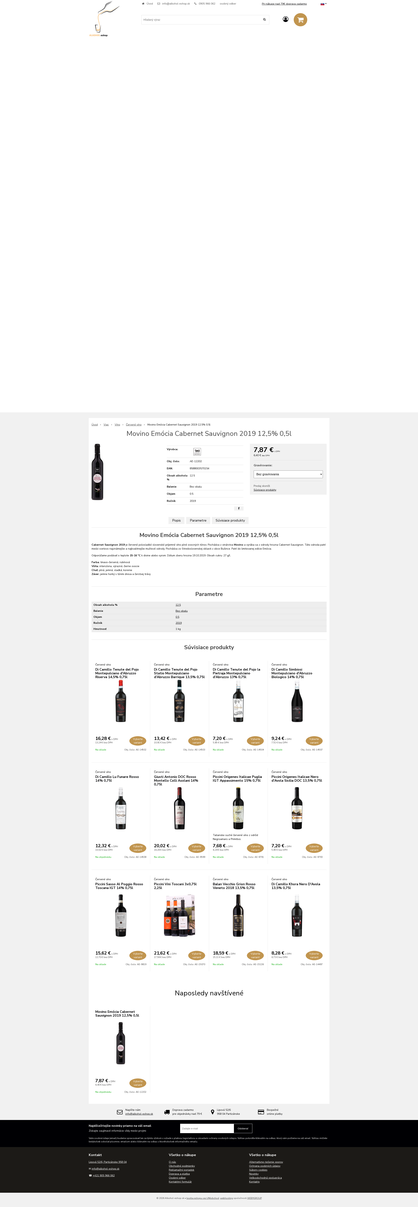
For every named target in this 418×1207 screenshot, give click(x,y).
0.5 (177, 617)
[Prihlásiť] (285, 19)
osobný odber (228, 3)
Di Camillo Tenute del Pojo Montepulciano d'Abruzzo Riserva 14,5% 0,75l (117, 673)
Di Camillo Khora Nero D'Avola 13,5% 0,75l (296, 886)
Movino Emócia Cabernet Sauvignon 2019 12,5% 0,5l (117, 1013)
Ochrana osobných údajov (264, 1166)
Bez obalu (182, 611)
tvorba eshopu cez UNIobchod (203, 1198)
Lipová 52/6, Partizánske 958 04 (108, 1162)
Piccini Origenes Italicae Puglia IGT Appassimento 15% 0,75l (237, 779)
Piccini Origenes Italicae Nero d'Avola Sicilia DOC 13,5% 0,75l (297, 779)
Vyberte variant (138, 740)
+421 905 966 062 (104, 1175)
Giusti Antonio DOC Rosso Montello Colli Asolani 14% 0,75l (176, 781)
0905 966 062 (207, 3)
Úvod (150, 3)
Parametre (198, 520)
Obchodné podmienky (182, 1166)
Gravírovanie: (263, 465)
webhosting (226, 1198)
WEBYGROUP (254, 1198)
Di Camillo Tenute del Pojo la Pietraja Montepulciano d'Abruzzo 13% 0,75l (236, 673)
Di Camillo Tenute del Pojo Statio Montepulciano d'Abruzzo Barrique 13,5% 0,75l (179, 673)
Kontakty (254, 1182)
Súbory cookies (258, 1170)
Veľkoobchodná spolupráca (265, 1178)
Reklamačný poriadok (181, 1170)
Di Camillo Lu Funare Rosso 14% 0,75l (117, 779)
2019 (179, 623)
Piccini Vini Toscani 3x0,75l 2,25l (175, 886)
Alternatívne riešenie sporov (266, 1162)
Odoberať (243, 1128)
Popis (176, 520)
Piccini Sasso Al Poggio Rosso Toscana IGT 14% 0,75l (119, 886)
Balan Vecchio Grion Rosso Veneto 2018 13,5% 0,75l (234, 886)
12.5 (178, 605)
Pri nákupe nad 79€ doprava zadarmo (284, 4)
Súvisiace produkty (265, 490)
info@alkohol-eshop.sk (176, 3)
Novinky (254, 1174)
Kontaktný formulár (180, 1182)
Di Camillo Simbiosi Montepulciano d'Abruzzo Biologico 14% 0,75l (292, 673)
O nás (172, 1162)
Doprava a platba (179, 1174)
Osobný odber (177, 1178)
